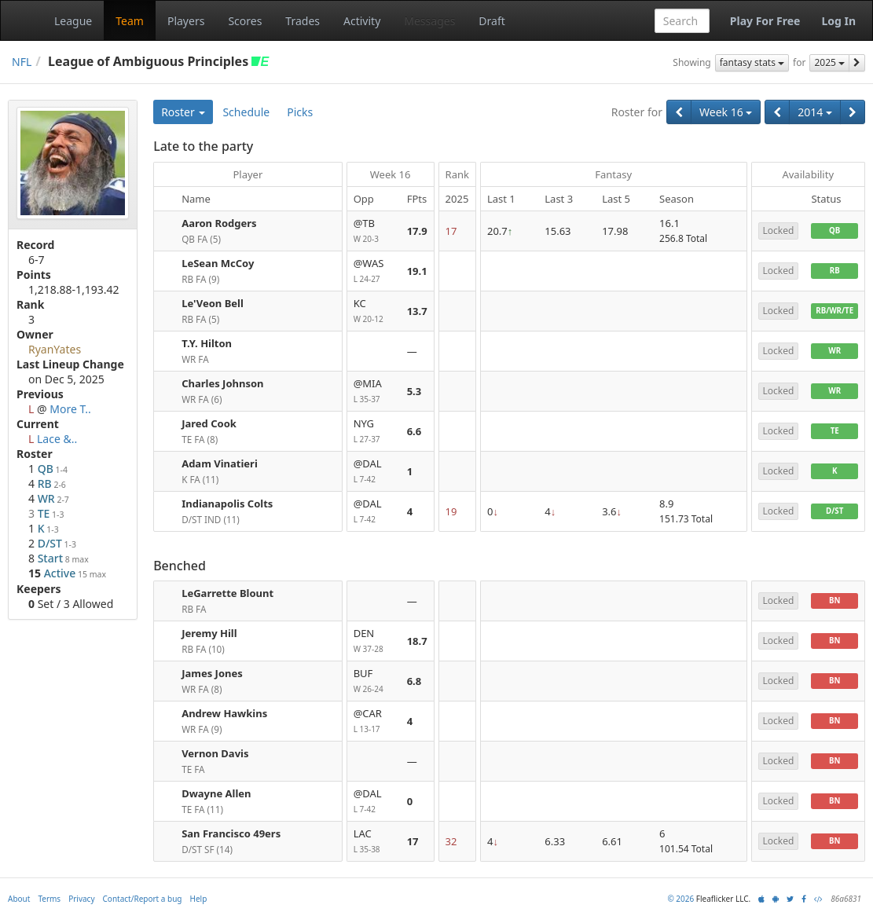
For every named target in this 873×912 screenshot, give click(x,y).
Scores (245, 20)
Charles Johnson (222, 383)
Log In (838, 20)
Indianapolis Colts (227, 503)
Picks (300, 111)
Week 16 (725, 111)
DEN (374, 641)
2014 (815, 111)
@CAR (374, 721)
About (19, 898)
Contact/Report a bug (142, 898)
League (73, 20)
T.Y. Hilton (207, 343)
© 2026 (680, 898)
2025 (829, 62)
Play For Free (765, 20)
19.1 (417, 271)
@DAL (374, 471)
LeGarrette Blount (227, 593)
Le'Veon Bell (213, 303)
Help (198, 898)
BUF (374, 681)
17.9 (417, 231)
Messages (429, 20)
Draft (491, 20)
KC (374, 311)
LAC (374, 841)
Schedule (246, 111)
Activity (361, 20)
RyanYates (54, 349)
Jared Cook (209, 423)
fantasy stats (752, 62)
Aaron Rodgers (219, 223)
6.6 (414, 431)
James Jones (212, 673)
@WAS (374, 271)
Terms (49, 898)
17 (413, 841)
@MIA (374, 391)
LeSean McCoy (218, 263)
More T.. (70, 408)
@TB (374, 231)
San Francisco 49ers (231, 833)
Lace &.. (57, 438)
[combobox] (682, 21)
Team (130, 20)
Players (185, 20)
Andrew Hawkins (224, 713)
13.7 (417, 311)
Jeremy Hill (209, 633)
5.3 (414, 391)
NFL (21, 61)
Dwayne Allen (216, 793)
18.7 (417, 641)
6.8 (414, 681)
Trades (302, 20)
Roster (183, 111)
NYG (374, 431)
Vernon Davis (215, 753)
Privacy (81, 898)
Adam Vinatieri (220, 463)
